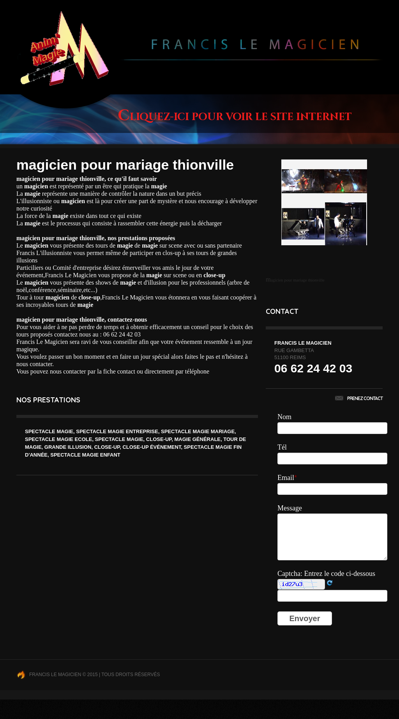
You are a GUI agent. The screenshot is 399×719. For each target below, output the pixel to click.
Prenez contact (359, 398)
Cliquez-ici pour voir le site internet (235, 117)
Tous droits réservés (130, 674)
